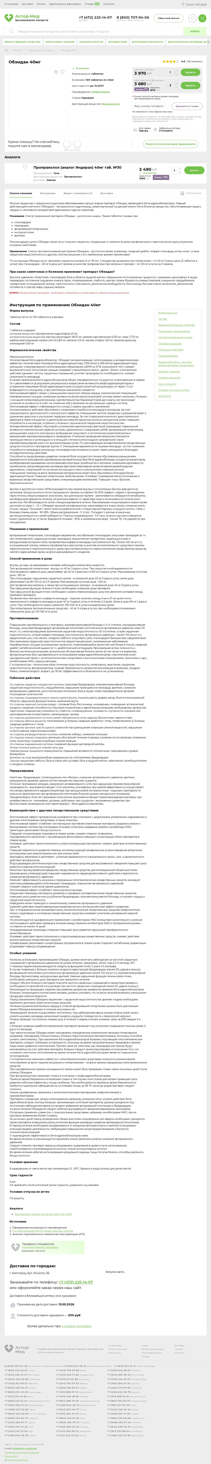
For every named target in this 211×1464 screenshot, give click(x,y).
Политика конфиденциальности (22, 1452)
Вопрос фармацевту (153, 1349)
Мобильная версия (17, 1460)
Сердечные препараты (41, 50)
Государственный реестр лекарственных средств (42, 1231)
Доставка (180, 1345)
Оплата (41, 4)
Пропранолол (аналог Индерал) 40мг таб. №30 (77, 167)
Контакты (180, 1352)
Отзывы (146, 1356)
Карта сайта (11, 1456)
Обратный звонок (168, 18)
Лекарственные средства (22, 42)
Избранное (114, 1352)
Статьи (145, 1345)
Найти (194, 31)
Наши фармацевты (152, 1352)
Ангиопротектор (91, 42)
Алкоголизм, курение (60, 42)
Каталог (18, 50)
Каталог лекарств (117, 1349)
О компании (114, 1345)
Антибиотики (117, 42)
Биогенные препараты (147, 42)
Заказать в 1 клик (187, 106)
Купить (190, 72)
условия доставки (77, 1326)
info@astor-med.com (25, 1448)
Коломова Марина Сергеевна (40, 1247)
